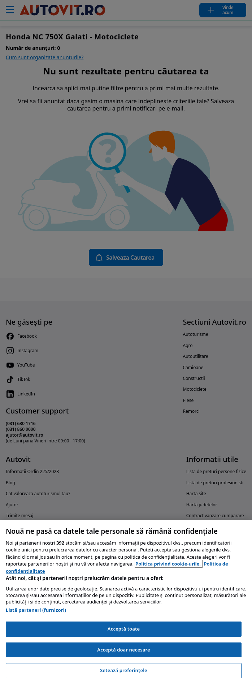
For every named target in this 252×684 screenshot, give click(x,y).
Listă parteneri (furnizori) (36, 610)
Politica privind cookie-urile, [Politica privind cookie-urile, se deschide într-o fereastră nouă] (168, 563)
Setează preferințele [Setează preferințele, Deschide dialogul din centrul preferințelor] (123, 670)
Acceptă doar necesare (123, 649)
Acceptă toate (124, 628)
